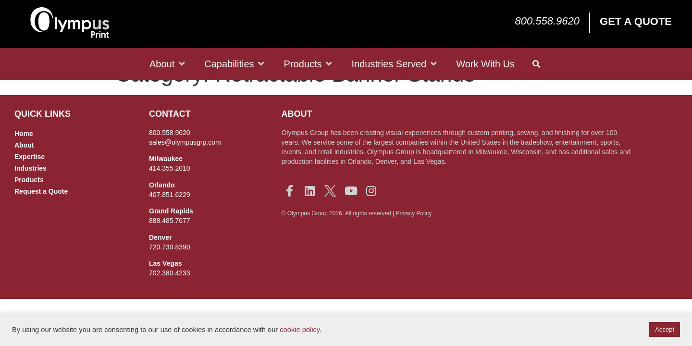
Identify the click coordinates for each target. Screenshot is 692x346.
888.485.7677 (169, 243)
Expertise (29, 179)
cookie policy (300, 330)
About (24, 167)
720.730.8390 (169, 269)
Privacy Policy (414, 235)
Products (29, 202)
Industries (30, 190)
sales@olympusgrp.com (185, 164)
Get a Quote (636, 21)
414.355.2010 (169, 190)
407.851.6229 (169, 217)
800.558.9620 (547, 21)
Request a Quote (41, 213)
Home (23, 156)
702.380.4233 (169, 295)
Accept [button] (664, 329)
